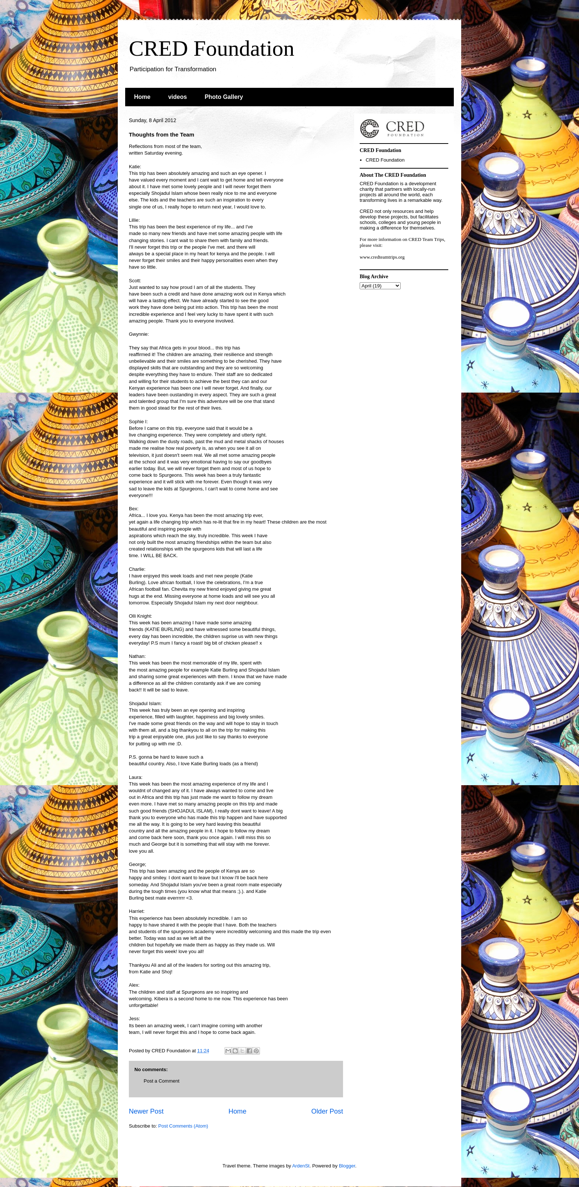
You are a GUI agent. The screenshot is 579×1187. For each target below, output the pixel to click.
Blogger (347, 1166)
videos (177, 97)
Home (142, 97)
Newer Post (146, 1111)
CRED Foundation (211, 48)
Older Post (327, 1111)
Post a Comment (161, 1081)
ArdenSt (300, 1166)
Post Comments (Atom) (183, 1126)
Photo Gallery (224, 97)
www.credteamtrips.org (382, 257)
